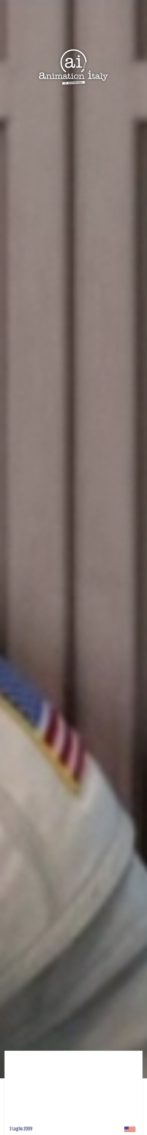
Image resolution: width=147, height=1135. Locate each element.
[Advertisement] (73, 1090)
